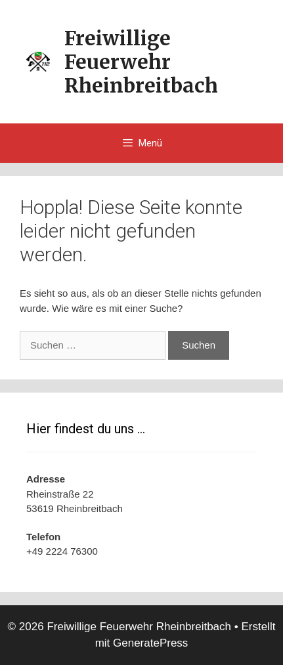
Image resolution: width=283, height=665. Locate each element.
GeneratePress (150, 643)
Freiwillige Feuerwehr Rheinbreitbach (141, 62)
